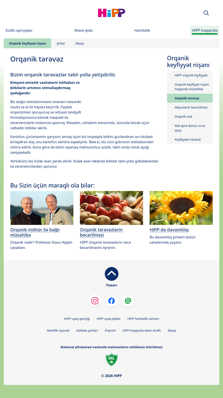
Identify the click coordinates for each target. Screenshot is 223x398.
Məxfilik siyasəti (58, 330)
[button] (206, 13)
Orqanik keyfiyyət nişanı (27, 43)
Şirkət (61, 43)
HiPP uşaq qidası (108, 319)
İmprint (110, 330)
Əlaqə (80, 43)
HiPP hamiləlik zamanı (143, 319)
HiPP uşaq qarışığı (77, 319)
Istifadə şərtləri (87, 330)
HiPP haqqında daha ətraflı (142, 330)
